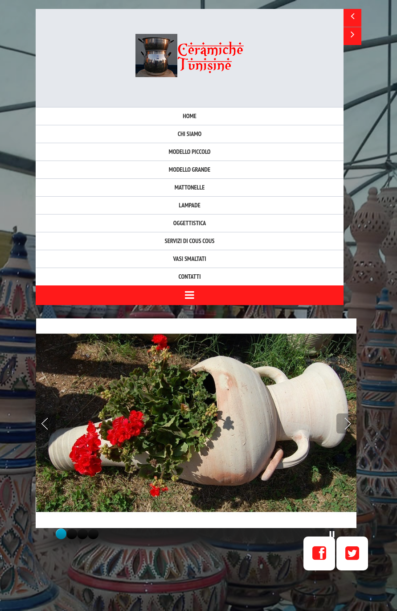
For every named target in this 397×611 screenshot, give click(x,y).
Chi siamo (190, 134)
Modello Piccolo (189, 152)
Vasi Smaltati (189, 259)
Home (189, 116)
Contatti (190, 276)
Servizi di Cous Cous (190, 241)
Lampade (190, 205)
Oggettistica (189, 223)
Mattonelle (190, 187)
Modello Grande (189, 169)
